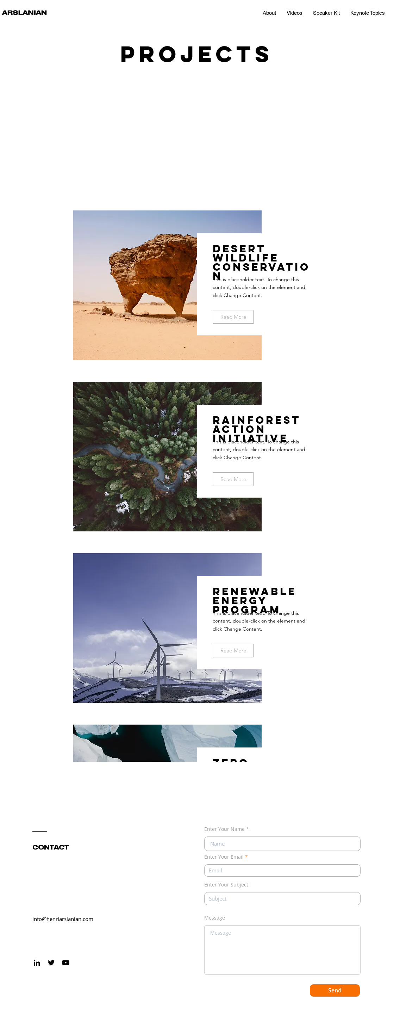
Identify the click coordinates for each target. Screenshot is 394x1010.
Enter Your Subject (226, 884)
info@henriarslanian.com (62, 918)
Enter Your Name (224, 829)
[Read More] (233, 317)
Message (214, 917)
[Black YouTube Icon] (65, 962)
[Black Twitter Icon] (51, 962)
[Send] (335, 990)
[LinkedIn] (36, 962)
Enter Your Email (224, 856)
